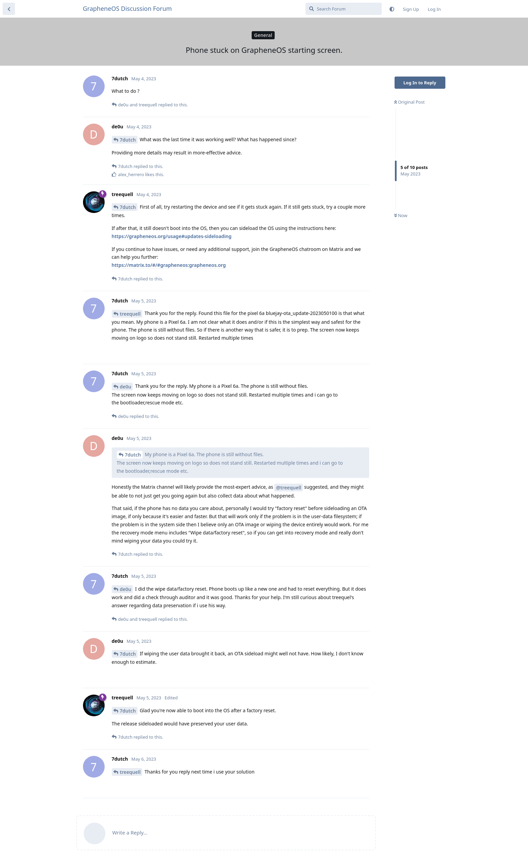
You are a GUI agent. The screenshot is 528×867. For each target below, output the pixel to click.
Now (400, 215)
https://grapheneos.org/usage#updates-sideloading (172, 236)
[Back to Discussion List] (9, 9)
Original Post (409, 102)
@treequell (288, 487)
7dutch (128, 139)
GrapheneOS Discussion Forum (127, 8)
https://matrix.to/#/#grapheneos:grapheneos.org (169, 265)
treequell (130, 314)
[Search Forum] (343, 9)
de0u (125, 386)
